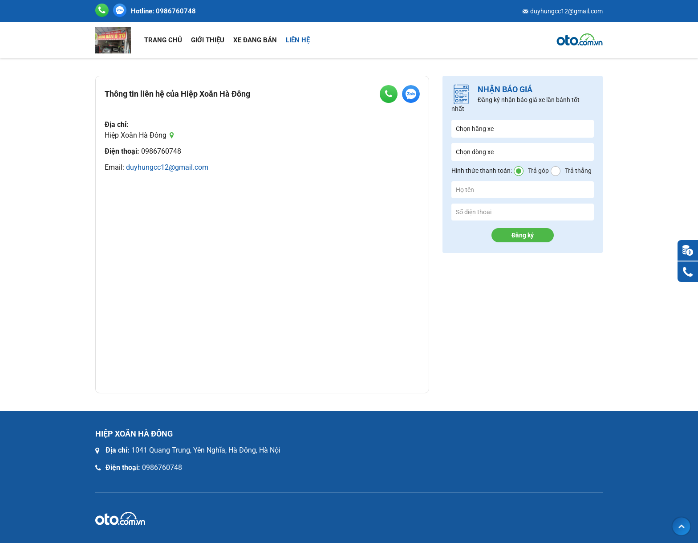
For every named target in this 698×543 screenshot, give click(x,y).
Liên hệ (298, 40)
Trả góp (538, 170)
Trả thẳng (578, 170)
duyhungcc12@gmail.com (566, 11)
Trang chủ (163, 40)
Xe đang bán (255, 40)
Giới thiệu (207, 40)
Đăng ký (522, 235)
